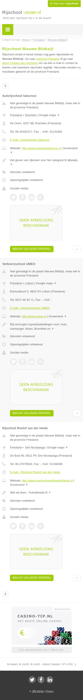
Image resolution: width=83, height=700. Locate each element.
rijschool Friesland (47, 58)
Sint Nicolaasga (35, 447)
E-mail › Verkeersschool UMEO (30, 308)
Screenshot (57, 316)
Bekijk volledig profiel (32, 248)
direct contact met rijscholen (20, 63)
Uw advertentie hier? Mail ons (41, 649)
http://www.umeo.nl (34, 316)
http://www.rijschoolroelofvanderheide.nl (47, 480)
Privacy (50, 691)
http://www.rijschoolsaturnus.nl (41, 148)
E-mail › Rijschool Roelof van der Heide (35, 472)
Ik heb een (64, 3)
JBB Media (38, 691)
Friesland (16, 115)
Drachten (31, 115)
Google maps (49, 115)
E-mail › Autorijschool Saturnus (29, 139)
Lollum (29, 283)
